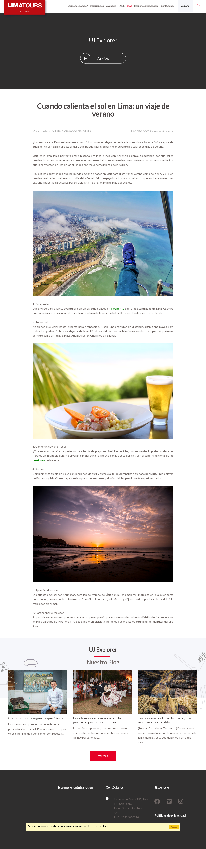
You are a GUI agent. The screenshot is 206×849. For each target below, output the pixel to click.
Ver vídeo (95, 58)
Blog (129, 5)
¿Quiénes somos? (78, 5)
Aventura (111, 5)
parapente (117, 308)
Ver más (103, 755)
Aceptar (174, 827)
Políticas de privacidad (170, 815)
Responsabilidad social (146, 5)
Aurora (185, 5)
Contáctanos (167, 5)
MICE (122, 5)
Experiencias (97, 5)
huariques (39, 460)
